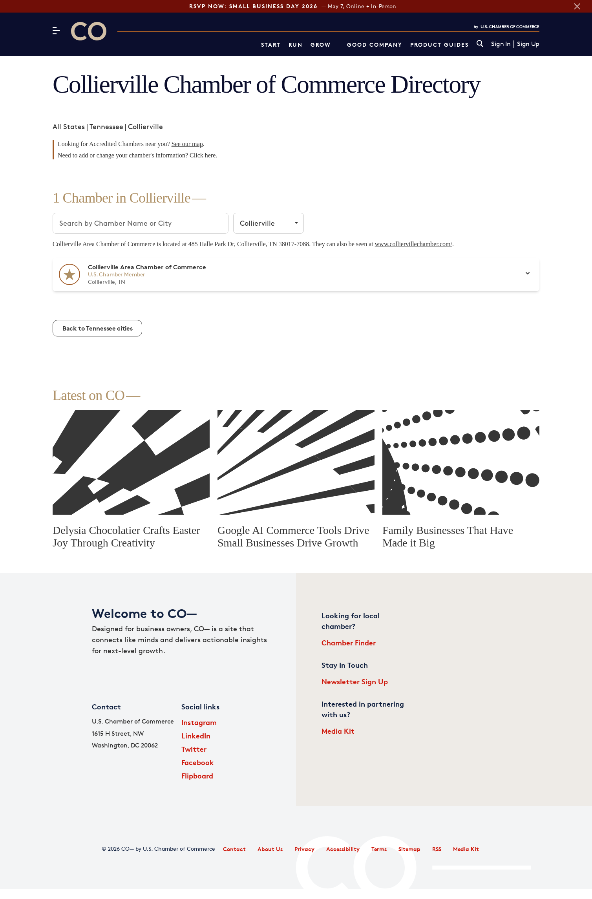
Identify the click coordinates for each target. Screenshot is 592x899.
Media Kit (338, 730)
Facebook (197, 762)
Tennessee (106, 126)
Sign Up (528, 44)
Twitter (193, 748)
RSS (436, 849)
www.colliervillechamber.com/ (413, 244)
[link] (480, 44)
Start (271, 44)
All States (69, 126)
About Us (270, 849)
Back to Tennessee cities (97, 328)
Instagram (199, 722)
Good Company (374, 44)
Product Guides (439, 44)
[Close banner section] (577, 6)
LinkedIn (195, 735)
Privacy (304, 849)
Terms (379, 849)
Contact (234, 849)
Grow (321, 44)
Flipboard (197, 775)
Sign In (500, 44)
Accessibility (343, 849)
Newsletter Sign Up (355, 681)
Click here (203, 155)
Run (296, 44)
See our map (187, 144)
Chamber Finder (349, 642)
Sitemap (409, 849)
